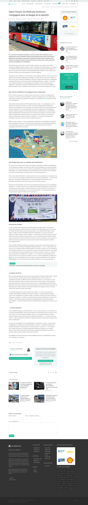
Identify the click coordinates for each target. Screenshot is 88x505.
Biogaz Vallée (59, 471)
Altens (68, 469)
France (13, 342)
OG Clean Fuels (64, 483)
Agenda (35, 471)
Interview (38, 18)
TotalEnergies (70, 489)
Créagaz (68, 473)
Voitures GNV (47, 447)
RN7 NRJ (58, 485)
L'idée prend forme (73, 481)
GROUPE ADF (63, 479)
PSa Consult (75, 483)
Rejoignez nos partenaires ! (46, 364)
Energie (30, 18)
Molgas (58, 483)
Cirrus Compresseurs (61, 473)
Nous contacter (13, 479)
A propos (11, 477)
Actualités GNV (37, 447)
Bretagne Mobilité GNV (71, 471)
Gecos (58, 479)
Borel (64, 471)
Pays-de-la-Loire (19, 342)
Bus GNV (34, 18)
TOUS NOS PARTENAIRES (69, 33)
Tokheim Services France (62, 489)
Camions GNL (47, 453)
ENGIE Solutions (60, 475)
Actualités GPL (36, 449)
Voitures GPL (47, 465)
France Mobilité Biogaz (68, 475)
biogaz (46, 98)
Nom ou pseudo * (13, 415)
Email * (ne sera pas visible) (32, 415)
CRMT (72, 473)
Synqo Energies (60, 487)
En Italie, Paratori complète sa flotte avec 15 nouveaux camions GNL (72, 67)
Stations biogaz (37, 462)
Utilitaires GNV (47, 449)
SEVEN (76, 485)
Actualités (47, 6)
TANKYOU (66, 487)
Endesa (75, 473)
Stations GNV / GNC (38, 458)
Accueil (43, 6)
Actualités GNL (36, 451)
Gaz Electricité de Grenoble (62, 477)
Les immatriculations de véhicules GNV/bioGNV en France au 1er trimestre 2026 (51, 385)
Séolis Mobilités (70, 485)
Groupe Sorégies (70, 479)
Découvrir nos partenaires (45, 360)
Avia (71, 469)
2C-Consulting (60, 469)
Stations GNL (36, 460)
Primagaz (70, 483)
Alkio (65, 469)
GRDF (10, 342)
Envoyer (11, 435)
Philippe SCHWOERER (21, 18)
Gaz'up (70, 477)
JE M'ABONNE (69, 87)
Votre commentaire (14, 421)
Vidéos (35, 469)
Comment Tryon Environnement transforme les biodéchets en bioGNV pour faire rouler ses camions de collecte (72, 134)
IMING (64, 481)
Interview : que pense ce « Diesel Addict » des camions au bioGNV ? (72, 116)
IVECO (67, 481)
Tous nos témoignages (73, 141)
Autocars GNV (47, 456)
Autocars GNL (47, 458)
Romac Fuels (64, 485)
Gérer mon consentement (22, 501)
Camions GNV (47, 451)
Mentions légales (12, 501)
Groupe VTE (59, 481)
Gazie (74, 477)
